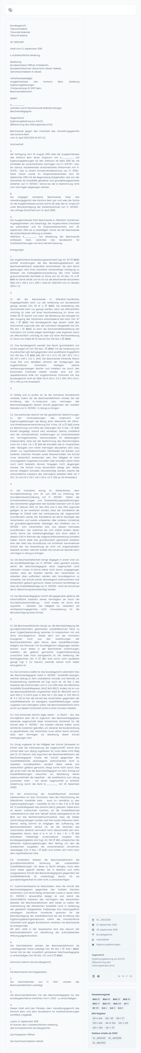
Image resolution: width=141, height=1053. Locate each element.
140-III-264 (110, 1023)
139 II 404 (72, 378)
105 (106, 1003)
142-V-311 (110, 1027)
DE (119, 976)
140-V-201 (123, 1023)
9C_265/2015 (99, 1038)
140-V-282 (98, 1027)
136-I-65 (109, 1018)
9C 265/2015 (54, 282)
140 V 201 (40, 477)
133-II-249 (97, 1018)
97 (96, 1003)
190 (96, 1008)
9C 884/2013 (64, 691)
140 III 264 (48, 378)
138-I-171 (120, 1018)
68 (106, 999)
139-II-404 (97, 1023)
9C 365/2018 (17, 42)
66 (96, 999)
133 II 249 (19, 358)
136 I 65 (66, 355)
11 (120, 1008)
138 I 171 (45, 355)
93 (116, 999)
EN (131, 976)
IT (127, 976)
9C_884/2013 (99, 1042)
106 (117, 1003)
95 (126, 999)
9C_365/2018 (114, 1038)
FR (123, 976)
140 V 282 (21, 282)
